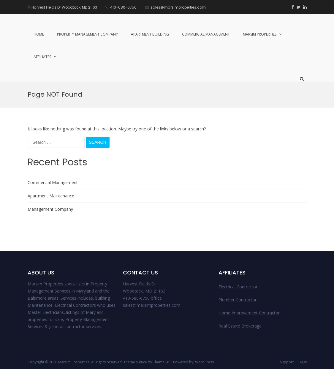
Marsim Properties (259, 34)
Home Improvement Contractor (249, 313)
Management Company (50, 209)
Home (39, 34)
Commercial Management (206, 34)
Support (287, 362)
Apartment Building (150, 34)
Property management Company (87, 34)
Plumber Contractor (238, 300)
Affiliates (42, 56)
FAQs (302, 362)
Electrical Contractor (238, 287)
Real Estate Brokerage (240, 326)
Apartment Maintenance (51, 196)
